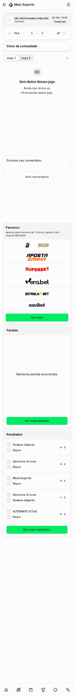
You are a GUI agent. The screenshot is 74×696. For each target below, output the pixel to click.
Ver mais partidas (37, 420)
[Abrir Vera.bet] (37, 281)
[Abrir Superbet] (37, 269)
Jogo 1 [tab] (11, 58)
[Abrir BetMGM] (37, 245)
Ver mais (37, 317)
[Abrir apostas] (68, 689)
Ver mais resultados (37, 529)
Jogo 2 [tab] (25, 58)
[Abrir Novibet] (37, 305)
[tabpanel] (37, 81)
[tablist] (18, 58)
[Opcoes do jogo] (67, 58)
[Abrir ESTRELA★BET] (37, 293)
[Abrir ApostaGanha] (37, 257)
